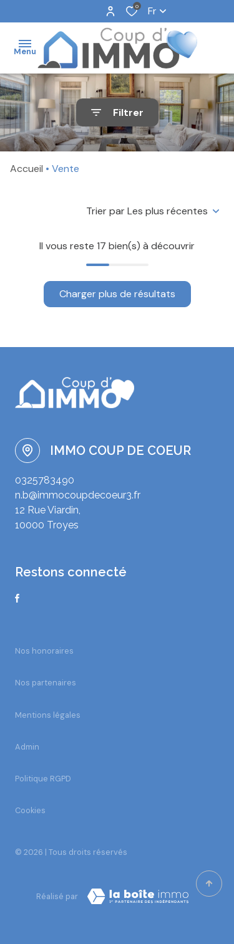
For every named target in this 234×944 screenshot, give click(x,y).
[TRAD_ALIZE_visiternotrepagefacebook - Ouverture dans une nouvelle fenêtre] (17, 598)
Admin (27, 746)
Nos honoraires (44, 651)
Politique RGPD (43, 778)
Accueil (26, 168)
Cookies (30, 810)
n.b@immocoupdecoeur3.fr (77, 495)
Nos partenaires (45, 682)
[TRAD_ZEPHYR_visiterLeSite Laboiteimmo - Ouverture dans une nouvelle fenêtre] (138, 897)
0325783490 (44, 480)
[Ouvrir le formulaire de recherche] (117, 112)
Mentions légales (47, 715)
